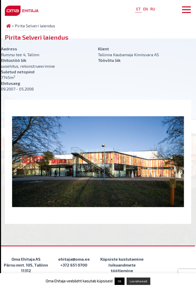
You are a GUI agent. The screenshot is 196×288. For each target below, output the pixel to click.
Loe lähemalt (138, 281)
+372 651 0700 (73, 264)
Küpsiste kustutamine (122, 259)
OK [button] (119, 281)
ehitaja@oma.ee (74, 259)
